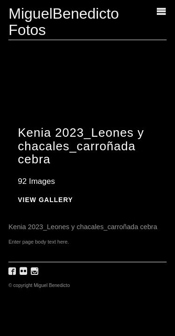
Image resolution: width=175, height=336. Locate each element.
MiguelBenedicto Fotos (63, 21)
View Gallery (45, 199)
